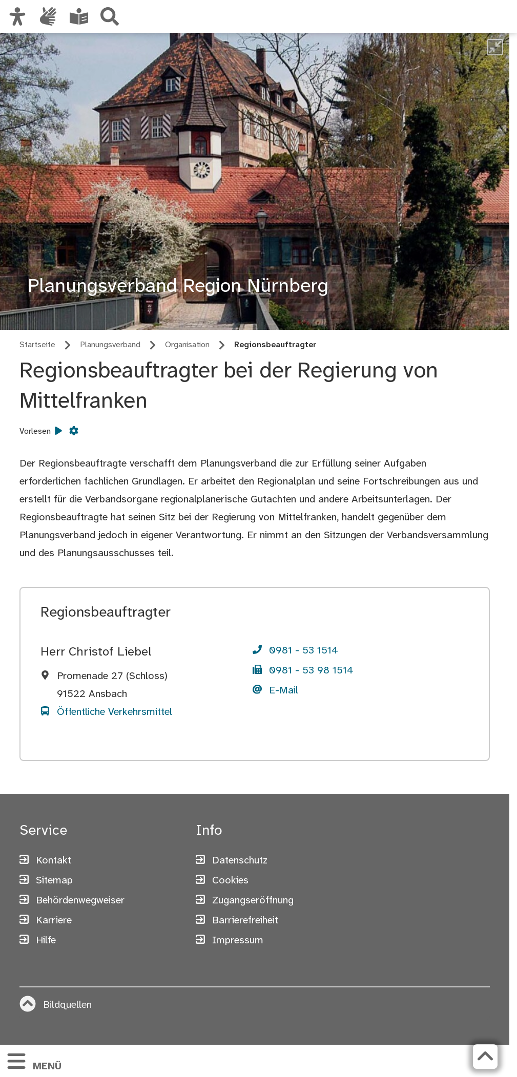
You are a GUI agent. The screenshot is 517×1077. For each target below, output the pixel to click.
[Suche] (109, 16)
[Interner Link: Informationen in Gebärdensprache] (48, 16)
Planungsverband (110, 345)
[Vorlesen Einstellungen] (73, 431)
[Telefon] (295, 652)
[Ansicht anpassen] (17, 16)
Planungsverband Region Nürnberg (178, 287)
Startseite (37, 345)
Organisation (187, 345)
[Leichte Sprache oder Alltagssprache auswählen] (79, 16)
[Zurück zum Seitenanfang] (485, 1056)
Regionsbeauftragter (275, 345)
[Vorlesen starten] (58, 431)
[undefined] (495, 47)
